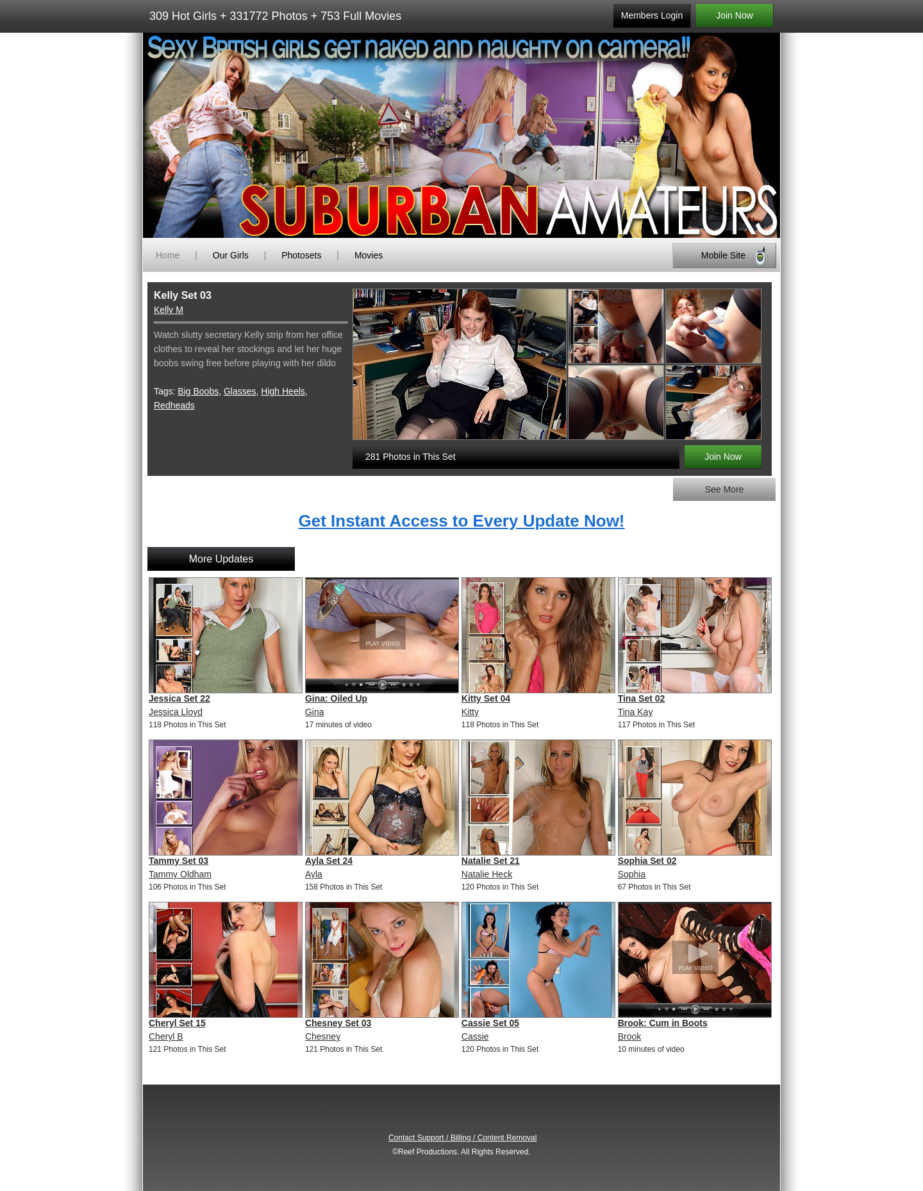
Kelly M (168, 310)
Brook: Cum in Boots (663, 1023)
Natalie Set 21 (491, 861)
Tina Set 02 (641, 698)
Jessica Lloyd (176, 712)
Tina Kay (635, 712)
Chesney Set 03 (338, 1023)
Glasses (240, 391)
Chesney (322, 1036)
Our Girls (231, 255)
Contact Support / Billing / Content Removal (462, 1137)
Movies (368, 255)
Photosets (301, 255)
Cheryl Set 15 (177, 1023)
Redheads (174, 405)
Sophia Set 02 (647, 861)
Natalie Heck (487, 874)
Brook (630, 1036)
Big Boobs (198, 391)
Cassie (475, 1036)
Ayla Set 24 (329, 861)
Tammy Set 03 (178, 861)
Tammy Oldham (180, 874)
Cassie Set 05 (490, 1023)
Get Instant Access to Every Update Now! (461, 520)
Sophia (632, 874)
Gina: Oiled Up (336, 698)
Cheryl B (166, 1036)
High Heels (282, 391)
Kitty (470, 712)
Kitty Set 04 (486, 698)
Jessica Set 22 (179, 698)
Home (167, 255)
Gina (314, 712)
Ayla (313, 874)
